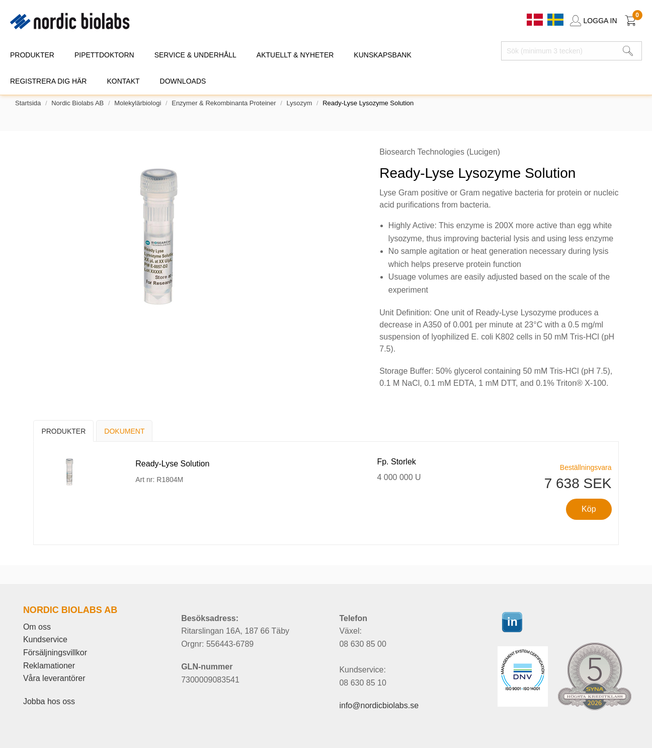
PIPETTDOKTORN (104, 55)
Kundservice (45, 639)
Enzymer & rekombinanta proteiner (224, 103)
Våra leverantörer (54, 678)
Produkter (63, 431)
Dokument (124, 431)
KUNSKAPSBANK (382, 55)
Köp (589, 509)
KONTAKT (123, 81)
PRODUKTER (32, 55)
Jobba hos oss (49, 701)
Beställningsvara (586, 467)
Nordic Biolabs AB (77, 103)
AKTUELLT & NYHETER (295, 55)
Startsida (28, 103)
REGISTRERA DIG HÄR (48, 81)
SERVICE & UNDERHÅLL (195, 55)
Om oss (37, 627)
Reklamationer (49, 665)
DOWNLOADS (183, 81)
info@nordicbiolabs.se (379, 705)
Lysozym (299, 103)
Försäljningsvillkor (55, 652)
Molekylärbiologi (137, 103)
